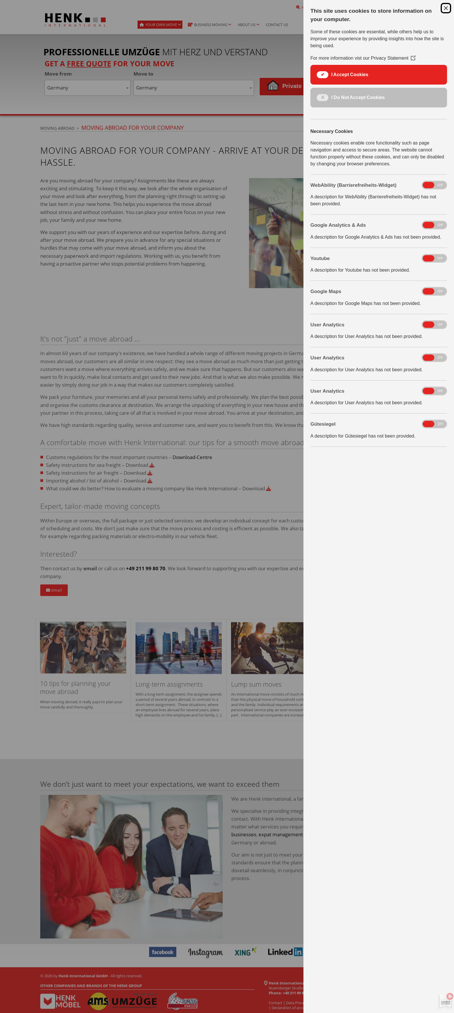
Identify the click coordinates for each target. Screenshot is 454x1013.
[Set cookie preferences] (444, 1001)
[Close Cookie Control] (445, 8)
